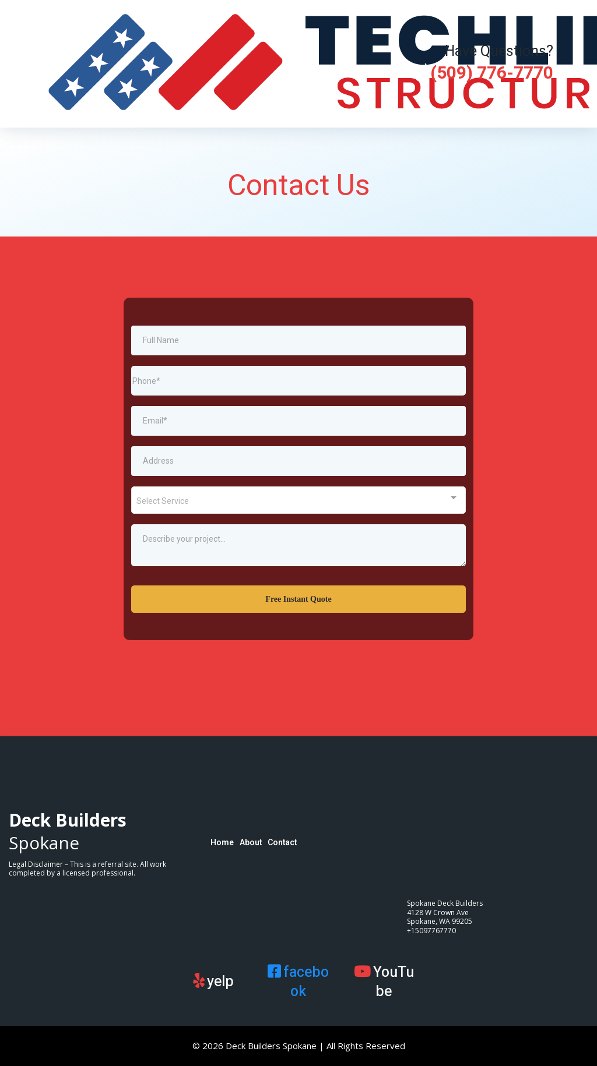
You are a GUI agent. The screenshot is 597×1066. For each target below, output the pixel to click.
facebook (306, 982)
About (251, 842)
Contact (282, 842)
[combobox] (298, 500)
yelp (220, 982)
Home (222, 842)
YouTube (393, 982)
